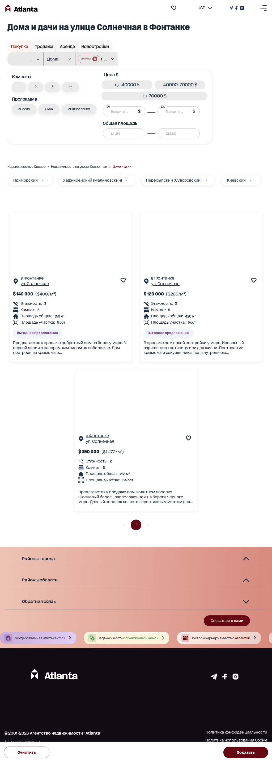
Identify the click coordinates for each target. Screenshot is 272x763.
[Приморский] (42, 180)
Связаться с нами (226, 621)
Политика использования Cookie (236, 740)
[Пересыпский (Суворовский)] (206, 180)
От (108, 106)
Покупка (19, 46)
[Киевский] (250, 180)
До (163, 106)
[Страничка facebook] (224, 678)
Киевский (236, 180)
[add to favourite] (173, 8)
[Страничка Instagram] (241, 8)
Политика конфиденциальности (236, 732)
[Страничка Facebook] (236, 8)
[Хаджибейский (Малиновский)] (126, 180)
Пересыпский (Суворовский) (174, 180)
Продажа (44, 46)
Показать (245, 752)
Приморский (25, 180)
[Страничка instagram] (235, 678)
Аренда (67, 46)
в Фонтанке (32, 278)
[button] (19, 87)
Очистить (26, 752)
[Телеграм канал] (232, 8)
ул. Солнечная (34, 283)
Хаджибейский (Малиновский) (92, 180)
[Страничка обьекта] (15, 282)
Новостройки (95, 46)
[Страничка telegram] (214, 678)
